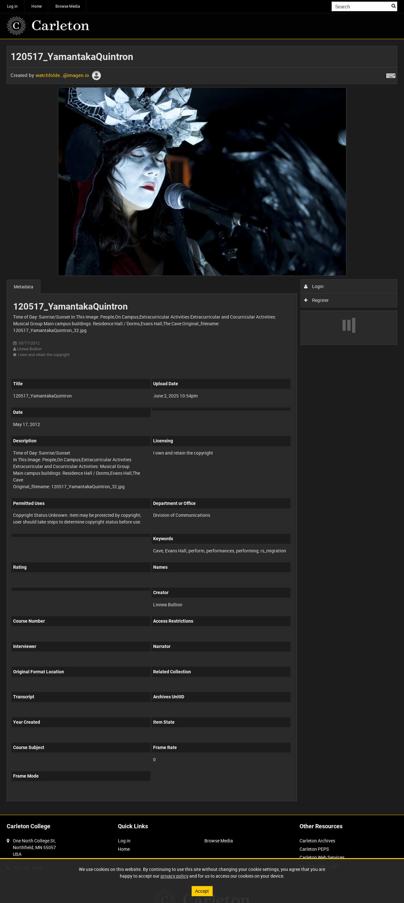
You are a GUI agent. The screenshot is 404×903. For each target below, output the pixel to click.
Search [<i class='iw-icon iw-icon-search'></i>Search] (394, 6)
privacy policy (174, 876)
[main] (202, 427)
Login (314, 286)
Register (316, 300)
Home (36, 6)
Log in (12, 6)
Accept (202, 891)
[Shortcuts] (390, 74)
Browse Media (67, 6)
